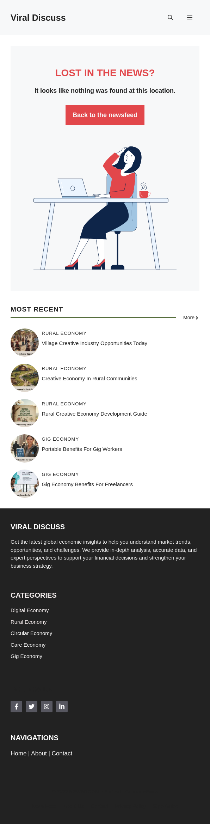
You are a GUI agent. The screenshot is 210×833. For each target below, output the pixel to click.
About (39, 753)
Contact (62, 753)
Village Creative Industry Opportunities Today (95, 343)
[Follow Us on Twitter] (31, 706)
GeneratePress (141, 792)
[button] (170, 17)
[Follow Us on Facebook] (16, 706)
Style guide (165, 806)
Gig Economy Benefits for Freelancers (87, 484)
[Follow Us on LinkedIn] (62, 706)
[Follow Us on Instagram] (46, 706)
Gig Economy (60, 439)
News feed (44, 806)
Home (18, 753)
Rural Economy (64, 333)
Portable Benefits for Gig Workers (82, 449)
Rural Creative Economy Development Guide (94, 414)
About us (74, 806)
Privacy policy (130, 806)
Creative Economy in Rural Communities (89, 378)
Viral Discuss (38, 18)
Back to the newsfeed (105, 115)
